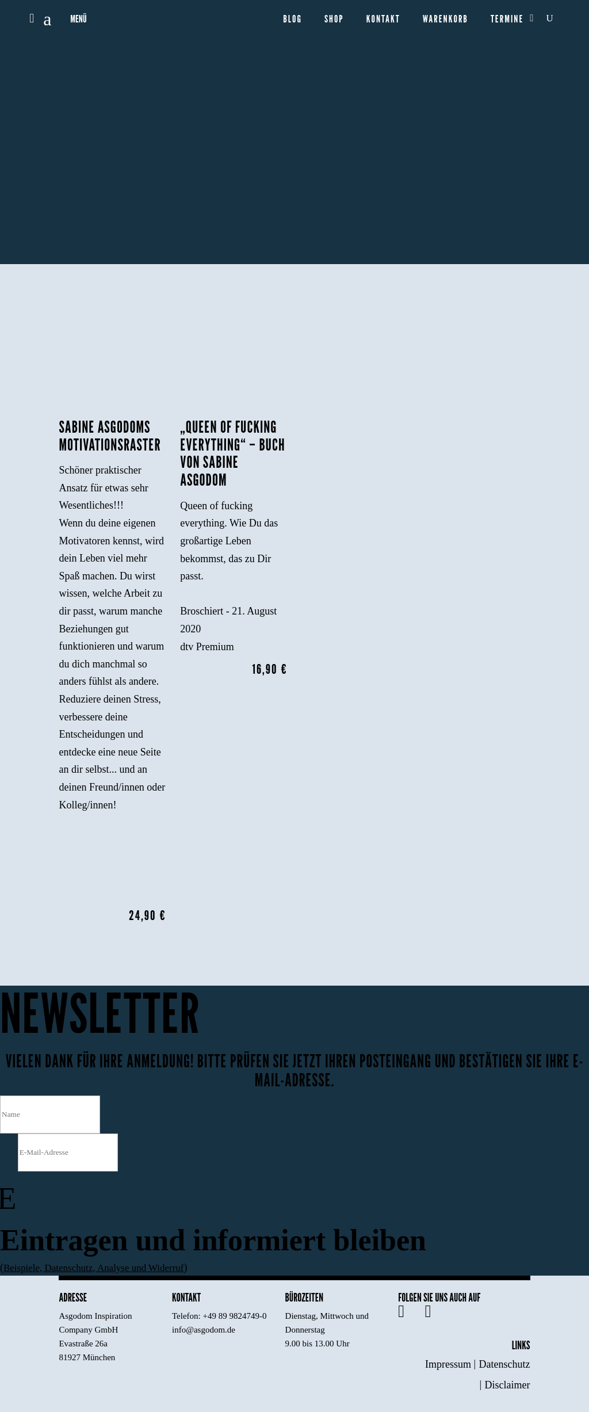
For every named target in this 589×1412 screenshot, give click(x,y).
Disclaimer (507, 1385)
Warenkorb (445, 19)
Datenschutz (504, 1364)
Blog (292, 19)
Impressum (448, 1364)
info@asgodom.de (203, 1329)
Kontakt (383, 19)
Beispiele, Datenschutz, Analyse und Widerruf (99, 1267)
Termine (507, 19)
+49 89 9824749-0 (235, 1316)
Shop (334, 19)
